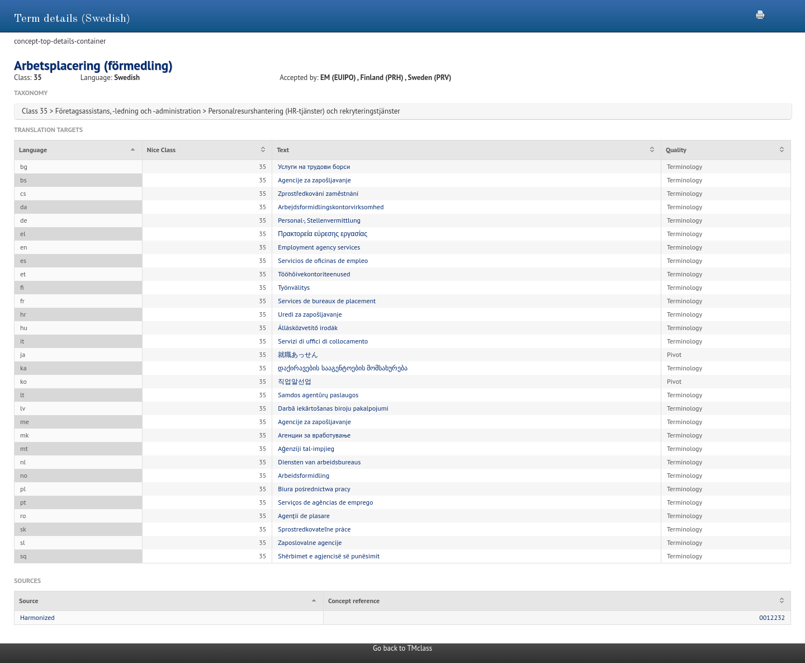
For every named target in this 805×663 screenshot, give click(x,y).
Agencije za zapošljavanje (314, 180)
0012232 (772, 617)
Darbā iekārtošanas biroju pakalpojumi (333, 408)
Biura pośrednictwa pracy (314, 489)
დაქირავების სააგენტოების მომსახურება (342, 368)
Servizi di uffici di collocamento (323, 341)
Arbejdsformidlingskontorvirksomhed (330, 207)
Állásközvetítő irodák (308, 327)
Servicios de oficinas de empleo (323, 260)
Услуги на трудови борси (314, 166)
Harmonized (37, 617)
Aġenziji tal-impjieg (306, 448)
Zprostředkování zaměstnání (318, 193)
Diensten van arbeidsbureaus (319, 462)
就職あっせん (298, 354)
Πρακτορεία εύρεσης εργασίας (322, 233)
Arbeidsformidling (303, 475)
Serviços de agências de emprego (325, 502)
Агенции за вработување (314, 435)
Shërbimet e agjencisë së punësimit (329, 556)
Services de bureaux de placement (327, 301)
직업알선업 (294, 381)
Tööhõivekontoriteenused (314, 274)
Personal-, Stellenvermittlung (319, 220)
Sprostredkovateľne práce (314, 529)
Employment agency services (319, 247)
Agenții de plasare (304, 515)
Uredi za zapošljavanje (310, 314)
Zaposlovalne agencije (310, 542)
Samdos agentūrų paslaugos (318, 395)
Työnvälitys (294, 287)
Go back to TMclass (402, 648)
